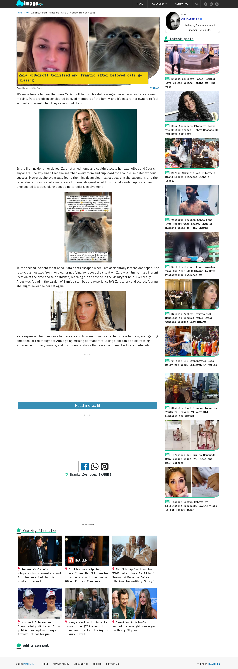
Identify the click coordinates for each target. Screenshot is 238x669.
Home (140, 3)
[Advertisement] (88, 377)
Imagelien (28, 663)
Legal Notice (81, 663)
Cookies (97, 663)
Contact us (181, 3)
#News (155, 88)
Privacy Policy (61, 663)
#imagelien (214, 663)
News (26, 12)
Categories (158, 3)
